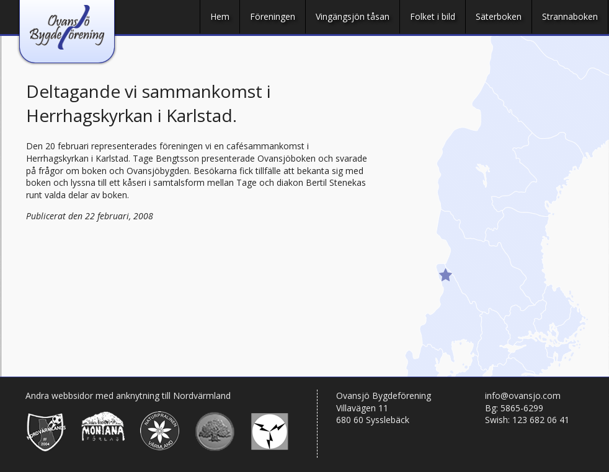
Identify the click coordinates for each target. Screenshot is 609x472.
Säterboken (499, 16)
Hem (219, 16)
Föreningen (272, 16)
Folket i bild (432, 16)
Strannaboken (570, 16)
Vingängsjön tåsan (352, 16)
